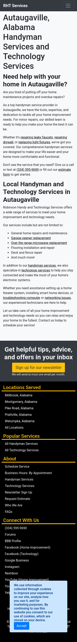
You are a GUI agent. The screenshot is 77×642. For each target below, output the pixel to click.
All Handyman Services (21, 444)
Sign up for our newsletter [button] (38, 367)
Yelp (8, 593)
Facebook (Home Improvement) (27, 547)
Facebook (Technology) (21, 554)
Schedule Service (17, 466)
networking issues (58, 298)
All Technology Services (22, 450)
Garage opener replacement (31, 238)
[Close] (21, 626)
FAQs (8, 512)
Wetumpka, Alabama (19, 421)
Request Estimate (17, 499)
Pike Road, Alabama (19, 408)
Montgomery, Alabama (21, 402)
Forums (10, 534)
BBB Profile (13, 541)
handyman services (42, 265)
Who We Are (13, 505)
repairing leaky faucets (37, 137)
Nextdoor (11, 573)
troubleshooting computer (21, 298)
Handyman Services (19, 479)
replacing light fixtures (34, 142)
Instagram (12, 567)
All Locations (14, 427)
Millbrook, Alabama (18, 395)
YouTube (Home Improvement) (27, 580)
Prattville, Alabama (18, 415)
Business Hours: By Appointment (28, 473)
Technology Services (19, 486)
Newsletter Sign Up (18, 492)
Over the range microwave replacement (39, 243)
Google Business (17, 560)
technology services (35, 270)
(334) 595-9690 (27, 170)
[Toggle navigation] (68, 6)
